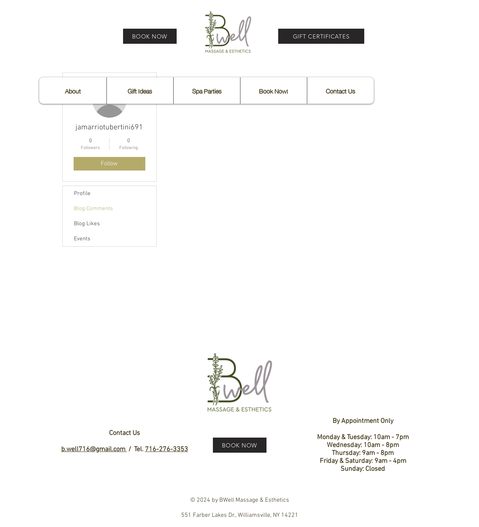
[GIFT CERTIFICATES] (321, 36)
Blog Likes (87, 223)
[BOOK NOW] (150, 36)
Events (82, 238)
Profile (82, 193)
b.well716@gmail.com (94, 449)
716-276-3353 (166, 449)
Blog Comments (93, 208)
